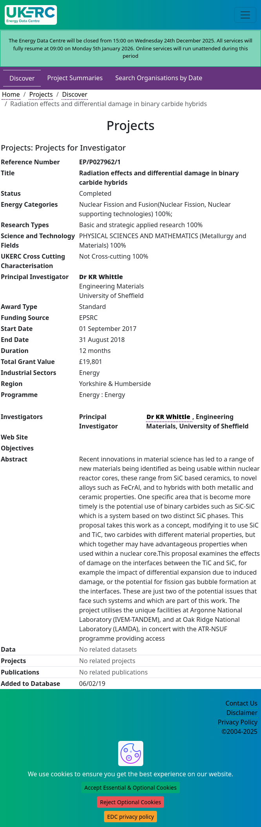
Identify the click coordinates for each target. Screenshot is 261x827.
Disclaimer (241, 712)
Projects (41, 94)
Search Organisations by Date (159, 78)
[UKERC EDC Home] (31, 15)
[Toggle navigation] (245, 15)
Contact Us (241, 703)
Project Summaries (74, 78)
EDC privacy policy (130, 816)
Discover (22, 78)
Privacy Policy (237, 722)
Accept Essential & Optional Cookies (130, 787)
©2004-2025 (239, 731)
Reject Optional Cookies (130, 802)
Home (11, 94)
